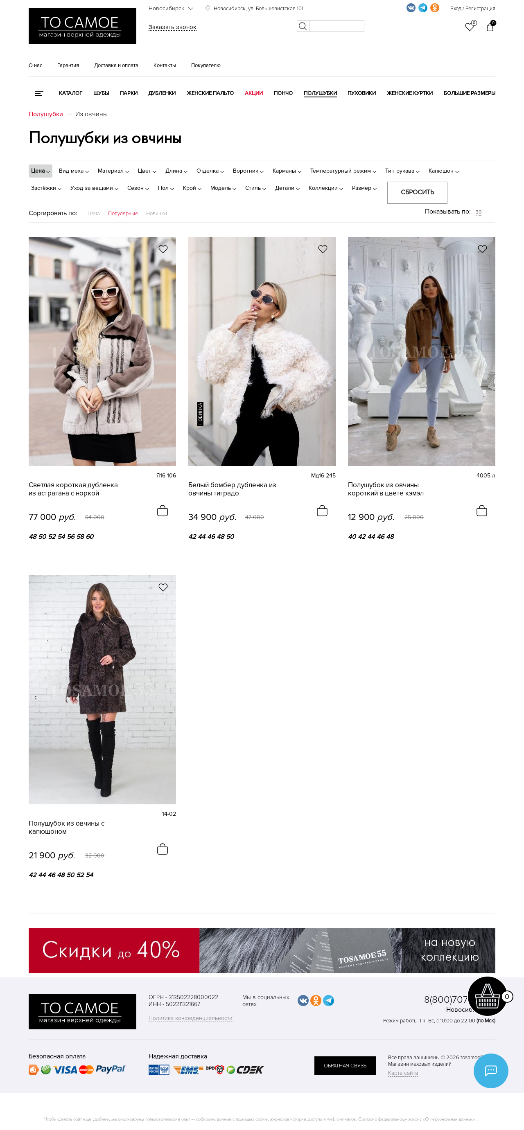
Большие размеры (469, 93)
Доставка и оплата (116, 65)
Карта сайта (403, 1072)
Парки (129, 93)
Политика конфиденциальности (191, 1018)
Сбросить (417, 192)
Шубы (101, 93)
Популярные (123, 213)
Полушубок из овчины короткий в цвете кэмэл (386, 489)
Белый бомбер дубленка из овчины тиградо (232, 489)
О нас (35, 65)
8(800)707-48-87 (459, 1000)
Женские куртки (410, 93)
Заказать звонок (172, 27)
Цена (94, 213)
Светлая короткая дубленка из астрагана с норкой (73, 489)
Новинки (156, 213)
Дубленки (162, 93)
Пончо (283, 93)
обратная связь (345, 1065)
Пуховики (362, 93)
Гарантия (68, 65)
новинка (200, 414)
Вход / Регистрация (472, 8)
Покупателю (206, 65)
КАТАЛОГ (70, 93)
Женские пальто (210, 93)
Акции (254, 93)
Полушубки (320, 93)
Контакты (165, 65)
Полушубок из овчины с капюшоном (66, 827)
